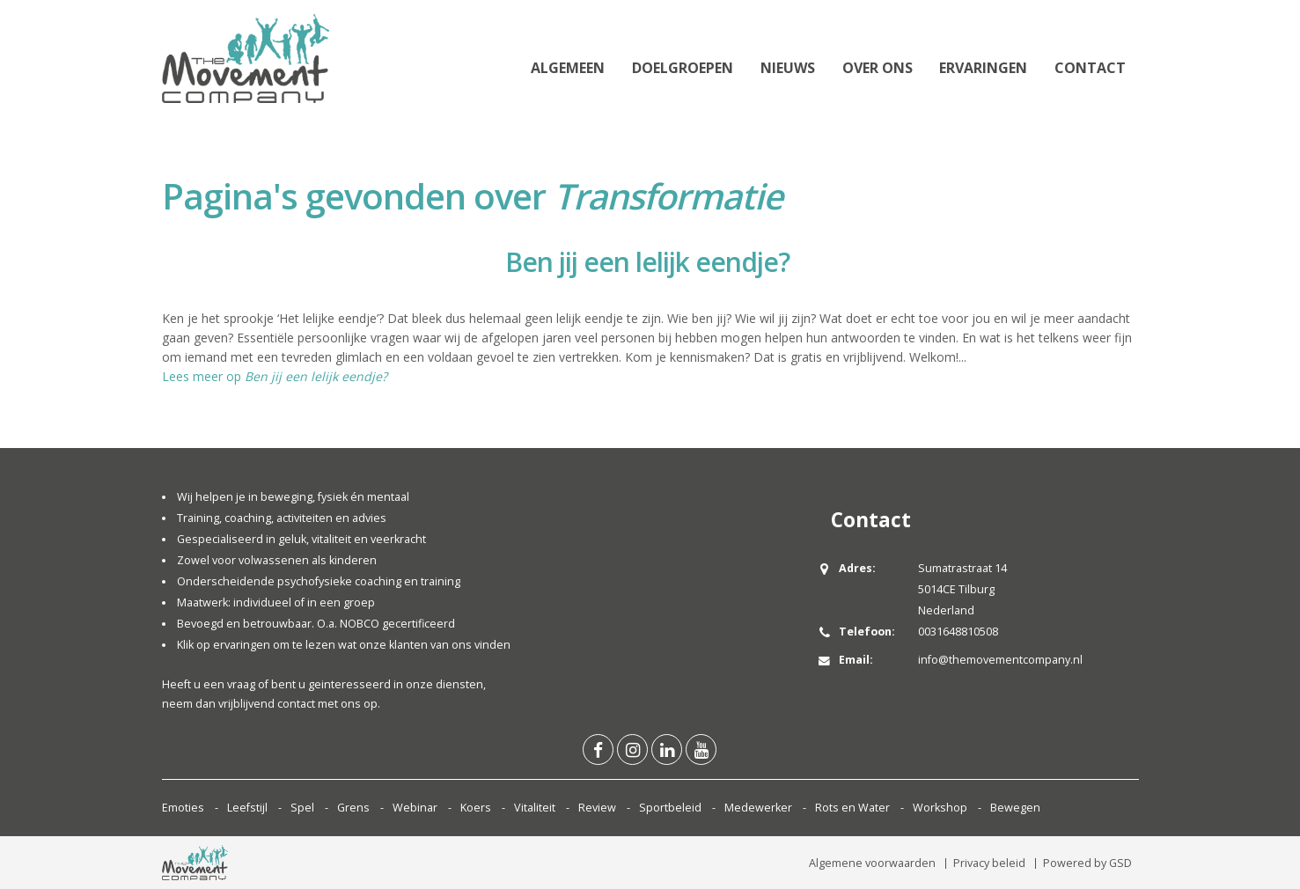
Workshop (940, 807)
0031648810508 (958, 631)
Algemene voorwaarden (872, 863)
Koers (475, 807)
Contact (1090, 67)
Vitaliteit (534, 807)
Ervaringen (983, 67)
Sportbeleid (670, 807)
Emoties (183, 807)
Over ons (877, 67)
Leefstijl (247, 807)
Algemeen (568, 67)
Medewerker (758, 807)
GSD (1120, 863)
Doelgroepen (682, 67)
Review (597, 807)
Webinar (415, 807)
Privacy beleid (989, 863)
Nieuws (787, 67)
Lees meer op (274, 376)
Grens (353, 807)
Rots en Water (852, 807)
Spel (302, 807)
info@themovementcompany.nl (1000, 659)
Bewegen (1015, 807)
